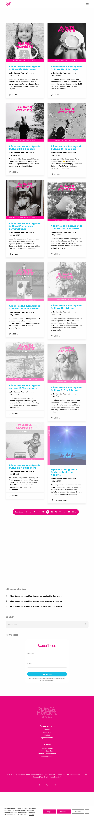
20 (69, 512)
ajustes (31, 815)
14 (60, 512)
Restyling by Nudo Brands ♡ (51, 802)
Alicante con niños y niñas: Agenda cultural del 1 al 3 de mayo (36, 612)
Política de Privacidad (69, 799)
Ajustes (78, 811)
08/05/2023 (57, 75)
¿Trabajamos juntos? (47, 781)
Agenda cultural (47, 762)
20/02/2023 (14, 315)
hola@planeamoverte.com (37, 799)
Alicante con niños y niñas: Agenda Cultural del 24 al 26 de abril (36, 617)
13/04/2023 (56, 155)
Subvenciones (54, 799)
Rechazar (64, 811)
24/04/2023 (15, 155)
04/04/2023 (15, 235)
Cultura (47, 754)
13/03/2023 (56, 314)
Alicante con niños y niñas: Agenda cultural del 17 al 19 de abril (36, 622)
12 (52, 512)
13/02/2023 (14, 394)
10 (43, 512)
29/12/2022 (56, 481)
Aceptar (49, 811)
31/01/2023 (56, 396)
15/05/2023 (14, 75)
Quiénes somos (47, 773)
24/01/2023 (14, 474)
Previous (19, 512)
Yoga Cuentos (47, 775)
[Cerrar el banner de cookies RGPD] (87, 811)
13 (56, 512)
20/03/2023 (56, 235)
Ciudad (47, 759)
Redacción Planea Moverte (22, 73)
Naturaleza (47, 757)
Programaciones (60, 500)
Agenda (15, 95)
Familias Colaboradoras (47, 778)
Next (74, 512)
